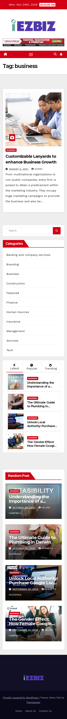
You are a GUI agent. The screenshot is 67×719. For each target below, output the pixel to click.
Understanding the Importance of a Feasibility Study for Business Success (41, 388)
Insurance (13, 321)
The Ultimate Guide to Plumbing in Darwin (41, 406)
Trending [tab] (50, 367)
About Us (30, 711)
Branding (12, 264)
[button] (55, 54)
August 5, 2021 (19, 169)
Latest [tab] (14, 367)
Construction (15, 283)
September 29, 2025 (26, 589)
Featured (12, 293)
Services (12, 340)
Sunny (37, 169)
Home (18, 711)
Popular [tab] (31, 367)
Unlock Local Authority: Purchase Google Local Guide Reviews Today (41, 428)
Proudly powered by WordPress (21, 697)
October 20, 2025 (24, 548)
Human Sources (17, 312)
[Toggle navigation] (31, 54)
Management (15, 331)
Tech (9, 350)
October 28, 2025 (24, 507)
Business (11, 150)
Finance (12, 302)
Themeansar (33, 702)
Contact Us (45, 711)
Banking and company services (28, 255)
